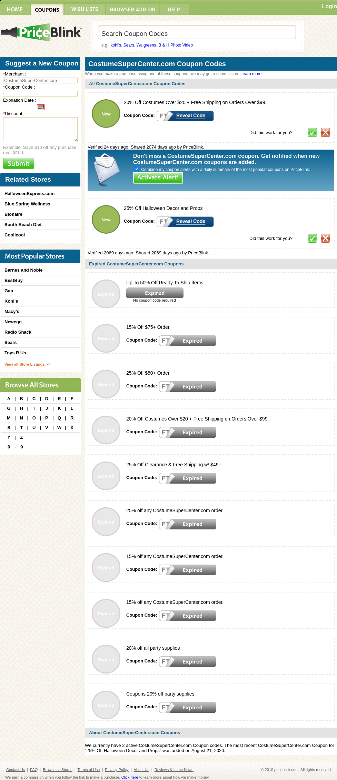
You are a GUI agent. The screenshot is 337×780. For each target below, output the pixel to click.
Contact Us (15, 770)
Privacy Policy (116, 770)
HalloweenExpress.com (29, 193)
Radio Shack (17, 332)
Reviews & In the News (174, 770)
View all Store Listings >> (27, 364)
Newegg (13, 321)
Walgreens (146, 45)
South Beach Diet (23, 224)
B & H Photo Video (175, 45)
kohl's (116, 45)
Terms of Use (89, 770)
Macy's (11, 311)
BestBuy (13, 280)
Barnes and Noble (23, 270)
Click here (129, 777)
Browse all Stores (57, 770)
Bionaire (13, 214)
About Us (141, 770)
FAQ (34, 770)
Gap (8, 290)
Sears (128, 45)
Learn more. (251, 73)
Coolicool (14, 234)
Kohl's (11, 301)
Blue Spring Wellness (27, 203)
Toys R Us (15, 352)
